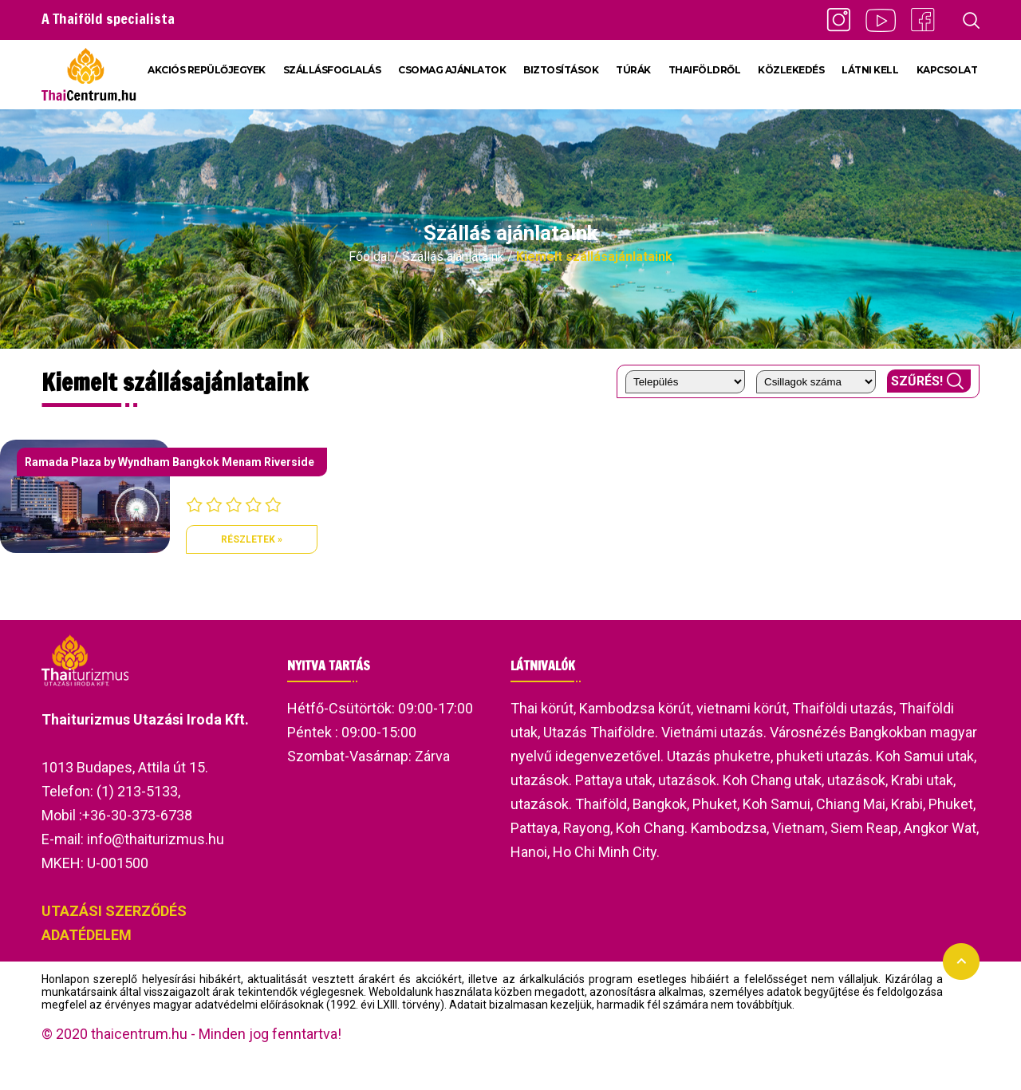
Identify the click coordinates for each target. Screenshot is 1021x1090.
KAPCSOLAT (947, 70)
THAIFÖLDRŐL (704, 70)
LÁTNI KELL (870, 70)
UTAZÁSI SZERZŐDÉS (114, 910)
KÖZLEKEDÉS (791, 70)
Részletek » (251, 539)
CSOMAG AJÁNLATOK (452, 70)
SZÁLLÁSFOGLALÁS (332, 70)
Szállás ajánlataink (453, 256)
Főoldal (369, 256)
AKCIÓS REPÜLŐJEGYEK (207, 70)
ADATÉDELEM (86, 934)
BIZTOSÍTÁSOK (560, 70)
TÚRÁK (633, 70)
